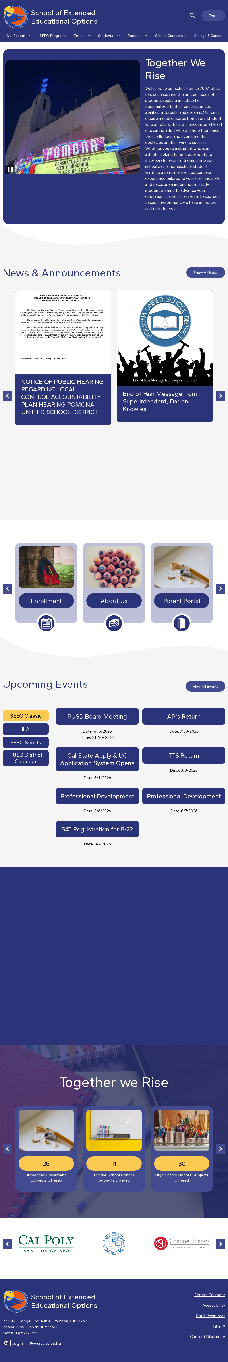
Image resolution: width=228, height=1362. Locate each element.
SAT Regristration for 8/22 (97, 829)
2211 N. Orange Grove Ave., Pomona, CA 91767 (45, 1321)
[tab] (26, 715)
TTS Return (183, 755)
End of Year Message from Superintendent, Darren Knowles (160, 401)
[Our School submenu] (19, 35)
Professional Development (97, 796)
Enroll (213, 15)
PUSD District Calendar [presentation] (25, 758)
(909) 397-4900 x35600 (37, 1327)
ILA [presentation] (26, 729)
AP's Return (184, 716)
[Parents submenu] (137, 35)
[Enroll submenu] (82, 35)
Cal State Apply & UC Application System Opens (97, 759)
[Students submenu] (109, 35)
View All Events (205, 686)
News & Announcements (62, 272)
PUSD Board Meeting (97, 716)
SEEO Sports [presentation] (25, 742)
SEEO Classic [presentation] (26, 716)
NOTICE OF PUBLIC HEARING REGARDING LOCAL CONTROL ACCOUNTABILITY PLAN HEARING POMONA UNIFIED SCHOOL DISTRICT (62, 397)
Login (13, 1343)
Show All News (205, 272)
